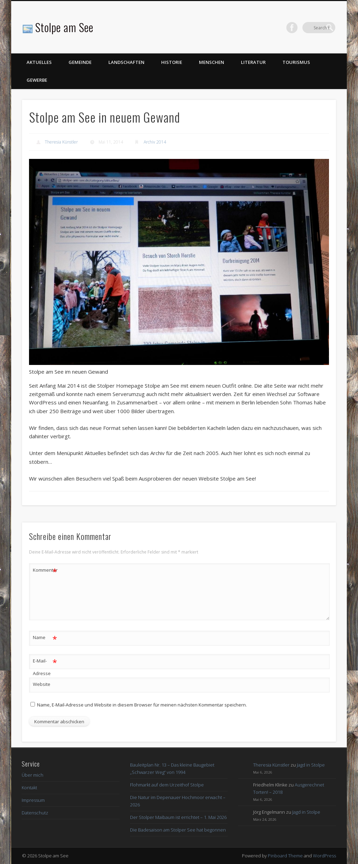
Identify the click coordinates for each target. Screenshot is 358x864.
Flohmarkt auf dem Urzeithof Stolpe (167, 785)
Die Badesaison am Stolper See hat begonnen (178, 830)
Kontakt (29, 787)
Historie (171, 62)
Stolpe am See (64, 27)
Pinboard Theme (285, 855)
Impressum (33, 800)
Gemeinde (80, 62)
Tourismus (296, 62)
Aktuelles (39, 62)
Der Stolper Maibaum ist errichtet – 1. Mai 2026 (178, 817)
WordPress (324, 855)
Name (45, 637)
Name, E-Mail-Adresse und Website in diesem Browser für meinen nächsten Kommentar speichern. (142, 705)
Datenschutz (35, 813)
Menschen (211, 62)
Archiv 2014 (155, 142)
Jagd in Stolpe (311, 765)
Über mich (32, 775)
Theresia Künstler (61, 142)
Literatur (253, 62)
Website (41, 684)
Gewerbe (37, 80)
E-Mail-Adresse (45, 665)
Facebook (315, 27)
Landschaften (126, 62)
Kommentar (45, 570)
